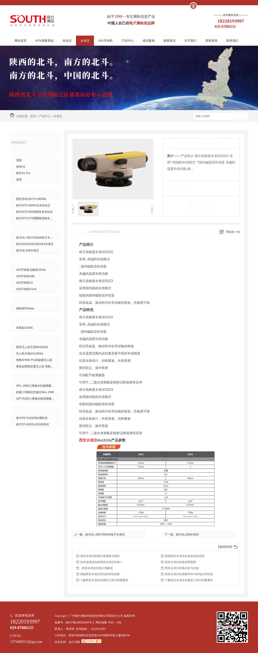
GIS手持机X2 (24, 282)
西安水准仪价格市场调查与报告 (100, 556)
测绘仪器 (23, 410)
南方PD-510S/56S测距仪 (32, 417)
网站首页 (21, 40)
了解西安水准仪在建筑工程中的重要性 (104, 580)
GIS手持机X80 (25, 276)
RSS (111, 622)
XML (119, 622)
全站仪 (67, 40)
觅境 (19, 160)
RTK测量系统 (44, 40)
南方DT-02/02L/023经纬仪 (32, 424)
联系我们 (232, 40)
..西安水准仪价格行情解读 (96, 568)
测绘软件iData (25, 308)
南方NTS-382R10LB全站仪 (33, 205)
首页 (33, 116)
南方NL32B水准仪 (27, 250)
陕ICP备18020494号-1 (80, 622)
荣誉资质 (211, 40)
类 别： (174, 187)
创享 (19, 179)
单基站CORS (24, 327)
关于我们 (190, 40)
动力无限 (74, 642)
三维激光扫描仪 (29, 378)
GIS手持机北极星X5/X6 (31, 269)
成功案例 (149, 40)
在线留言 (201, 205)
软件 (19, 301)
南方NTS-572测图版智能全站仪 (36, 218)
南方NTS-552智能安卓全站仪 (34, 211)
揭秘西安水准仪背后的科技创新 (100, 574)
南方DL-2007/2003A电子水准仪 (36, 237)
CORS (21, 320)
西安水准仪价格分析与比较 (182, 568)
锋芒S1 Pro (23, 173)
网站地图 (101, 622)
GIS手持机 (105, 40)
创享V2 (20, 166)
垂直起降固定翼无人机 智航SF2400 (38, 366)
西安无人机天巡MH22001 (32, 347)
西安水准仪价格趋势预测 (180, 562)
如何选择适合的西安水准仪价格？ (101, 562)
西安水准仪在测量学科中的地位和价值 (189, 574)
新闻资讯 (169, 40)
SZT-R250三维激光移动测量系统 (36, 398)
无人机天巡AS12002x (29, 353)
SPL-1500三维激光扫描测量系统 (36, 385)
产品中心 (128, 40)
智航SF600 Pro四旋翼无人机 (34, 360)
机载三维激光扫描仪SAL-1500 (35, 392)
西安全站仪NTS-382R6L (31, 198)
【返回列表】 (225, 546)
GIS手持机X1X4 (26, 289)
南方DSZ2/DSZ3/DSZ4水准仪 (34, 244)
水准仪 (84, 40)
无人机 (21, 339)
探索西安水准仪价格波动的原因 (184, 556)
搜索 (241, 116)
